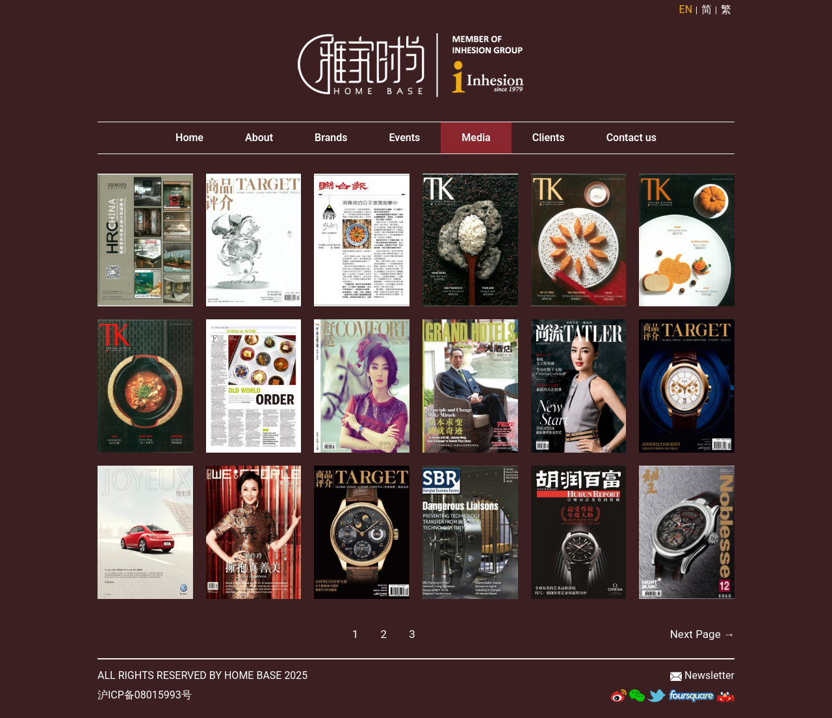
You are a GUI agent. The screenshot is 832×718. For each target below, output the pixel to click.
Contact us (631, 137)
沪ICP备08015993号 (145, 695)
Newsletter (709, 675)
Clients (548, 137)
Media (476, 137)
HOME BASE (252, 675)
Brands (331, 137)
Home (189, 137)
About (259, 137)
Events (404, 137)
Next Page (702, 634)
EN (686, 9)
